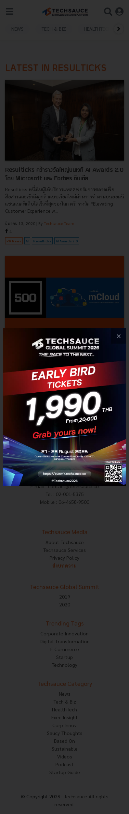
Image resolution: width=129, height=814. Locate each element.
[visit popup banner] (64, 406)
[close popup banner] (118, 336)
